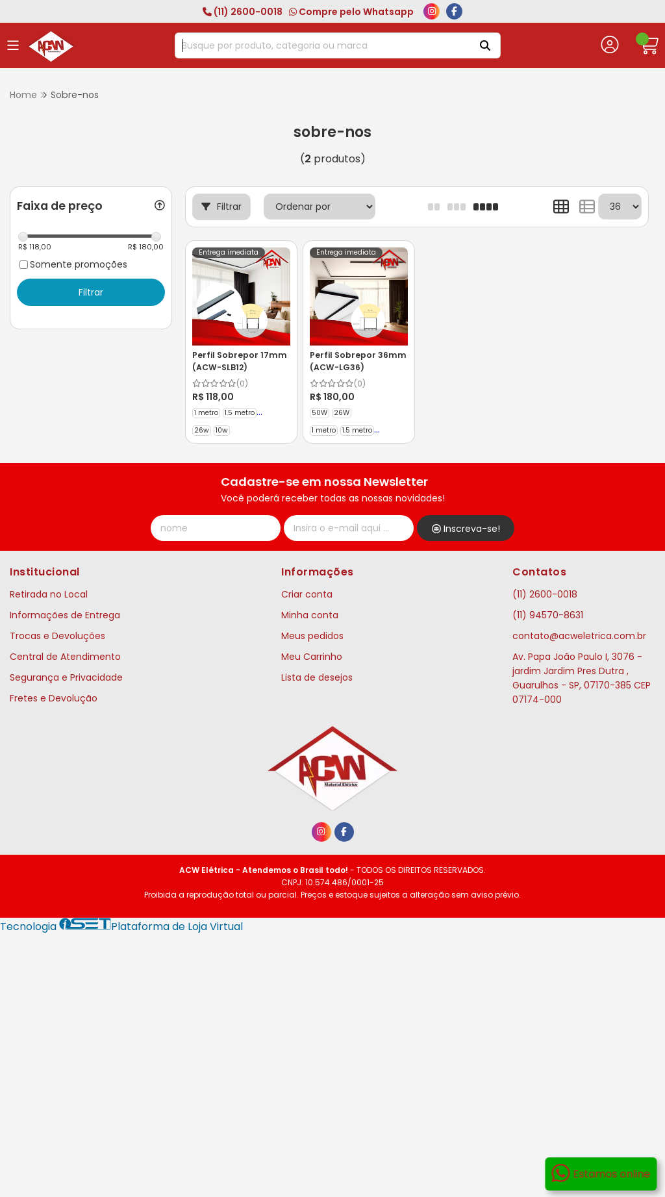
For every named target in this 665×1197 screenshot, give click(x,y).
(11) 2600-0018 (242, 11)
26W (341, 413)
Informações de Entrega (65, 615)
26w (201, 430)
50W (319, 413)
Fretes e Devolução (53, 698)
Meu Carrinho (311, 656)
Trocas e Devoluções (57, 635)
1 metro (206, 413)
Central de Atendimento (65, 656)
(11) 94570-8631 (547, 615)
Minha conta (309, 615)
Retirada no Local (49, 594)
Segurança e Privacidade (66, 677)
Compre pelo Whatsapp (351, 11)
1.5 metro (240, 413)
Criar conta (306, 594)
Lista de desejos (317, 677)
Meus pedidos (312, 635)
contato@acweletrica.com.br (579, 635)
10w (222, 430)
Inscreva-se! (466, 528)
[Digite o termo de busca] (321, 45)
